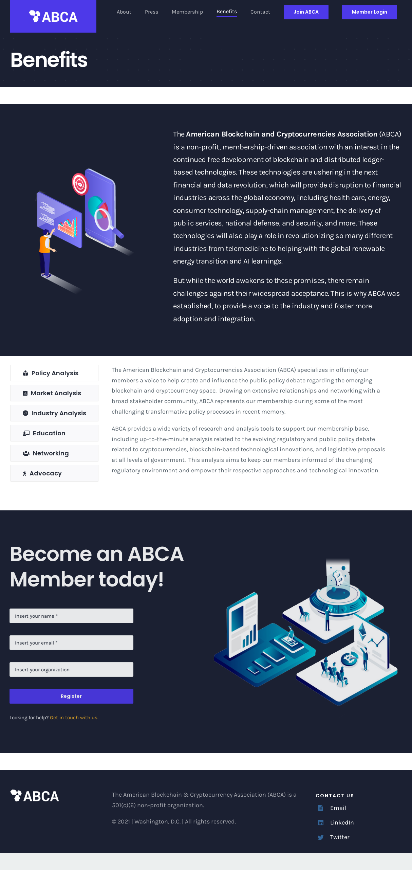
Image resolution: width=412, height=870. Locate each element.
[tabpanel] (252, 425)
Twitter (340, 837)
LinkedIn (342, 822)
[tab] (54, 373)
